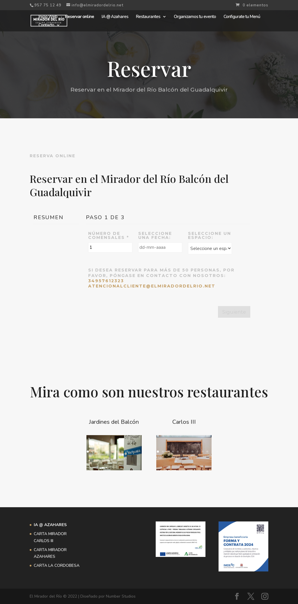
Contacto (46, 25)
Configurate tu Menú (242, 17)
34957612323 (106, 280)
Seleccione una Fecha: (155, 235)
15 (119, 459)
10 (132, 452)
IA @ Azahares (115, 17)
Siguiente (234, 312)
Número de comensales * (108, 235)
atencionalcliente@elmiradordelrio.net (151, 286)
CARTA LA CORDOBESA (56, 565)
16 (124, 459)
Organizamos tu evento (195, 17)
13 (109, 459)
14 (114, 459)
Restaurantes (148, 17)
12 (104, 459)
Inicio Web (47, 17)
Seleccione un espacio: (209, 235)
